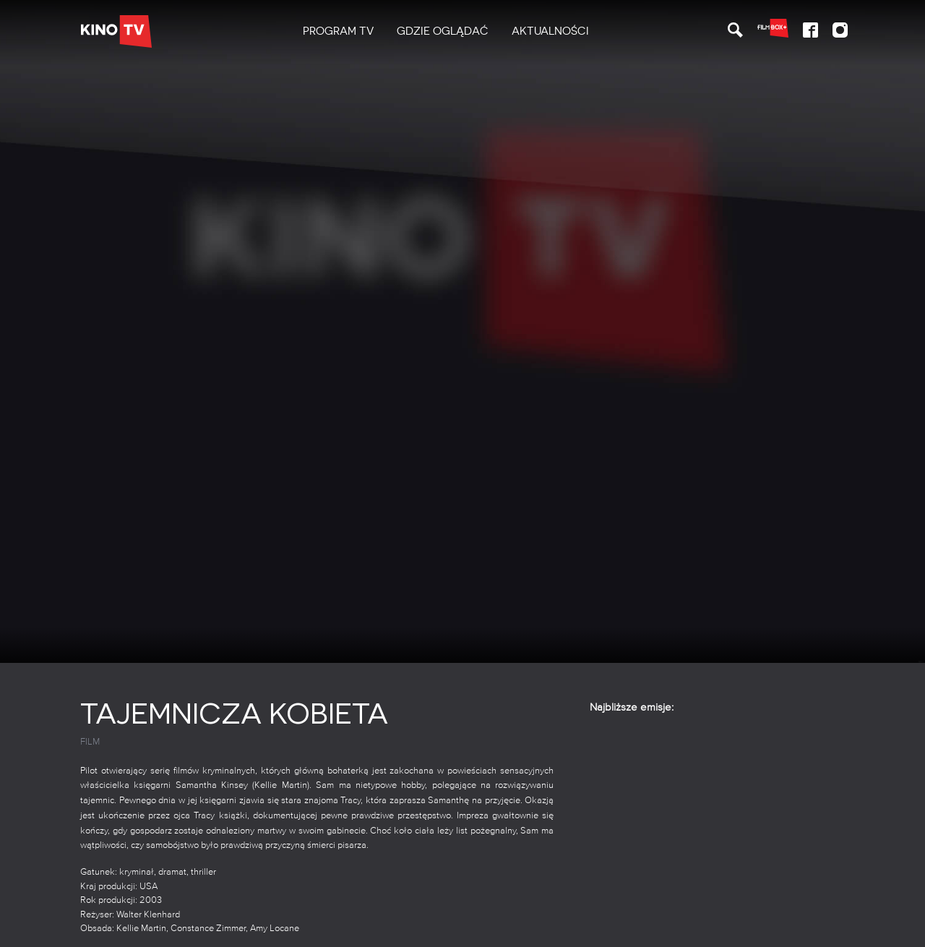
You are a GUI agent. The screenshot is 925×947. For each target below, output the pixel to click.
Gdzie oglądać (443, 31)
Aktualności (550, 31)
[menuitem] (338, 31)
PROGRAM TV (338, 31)
